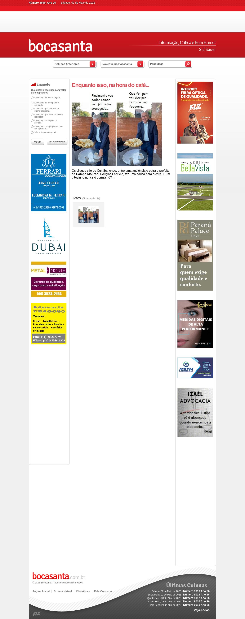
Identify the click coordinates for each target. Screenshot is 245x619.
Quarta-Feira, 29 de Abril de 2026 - (178, 601)
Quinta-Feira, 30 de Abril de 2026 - (178, 598)
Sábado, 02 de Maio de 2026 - (181, 591)
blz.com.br (37, 614)
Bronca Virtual (63, 591)
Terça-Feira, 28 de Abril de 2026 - (179, 605)
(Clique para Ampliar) (91, 198)
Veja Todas (202, 610)
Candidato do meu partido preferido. (46, 104)
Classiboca (83, 591)
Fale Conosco (103, 591)
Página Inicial (41, 591)
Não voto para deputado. (46, 132)
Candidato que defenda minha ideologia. (48, 115)
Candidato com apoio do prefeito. (45, 121)
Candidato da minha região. (47, 97)
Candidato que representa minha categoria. (46, 109)
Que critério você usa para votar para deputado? (48, 91)
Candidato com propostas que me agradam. (48, 127)
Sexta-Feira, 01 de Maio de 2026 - (179, 594)
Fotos (86, 198)
